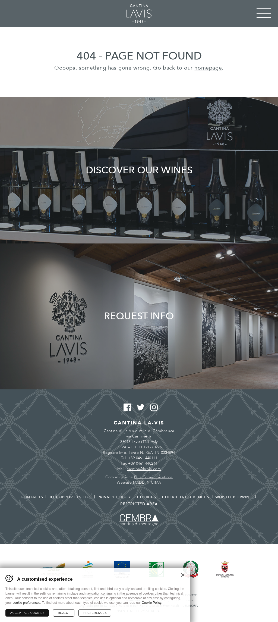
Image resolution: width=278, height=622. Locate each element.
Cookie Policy (151, 603)
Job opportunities (70, 497)
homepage (208, 67)
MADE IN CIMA (147, 482)
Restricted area (139, 504)
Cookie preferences (185, 497)
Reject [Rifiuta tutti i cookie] (64, 612)
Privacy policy (114, 497)
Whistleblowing (234, 497)
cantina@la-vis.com (144, 468)
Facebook (126, 408)
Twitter (139, 408)
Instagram (152, 408)
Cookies (146, 497)
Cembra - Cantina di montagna (139, 520)
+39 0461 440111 (142, 458)
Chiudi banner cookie (182, 575)
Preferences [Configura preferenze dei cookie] (95, 612)
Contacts (32, 497)
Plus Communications (153, 477)
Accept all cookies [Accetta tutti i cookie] (27, 612)
